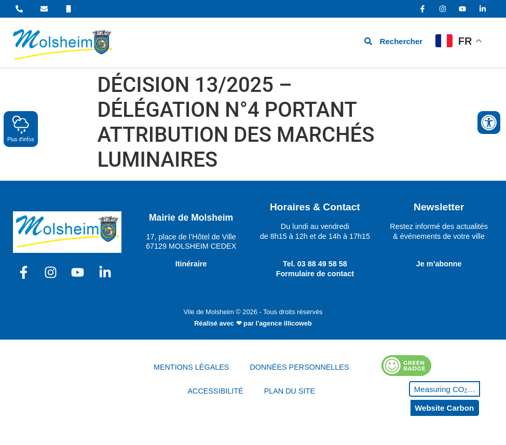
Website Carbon (444, 407)
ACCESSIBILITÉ (215, 391)
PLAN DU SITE (289, 391)
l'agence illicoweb (284, 323)
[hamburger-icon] (309, 42)
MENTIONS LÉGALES (191, 367)
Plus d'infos (20, 128)
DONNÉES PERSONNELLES (299, 367)
